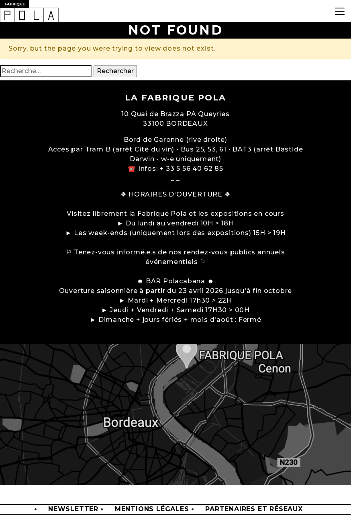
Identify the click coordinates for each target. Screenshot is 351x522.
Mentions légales (152, 509)
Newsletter (73, 509)
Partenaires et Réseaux (254, 509)
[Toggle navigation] (340, 11)
